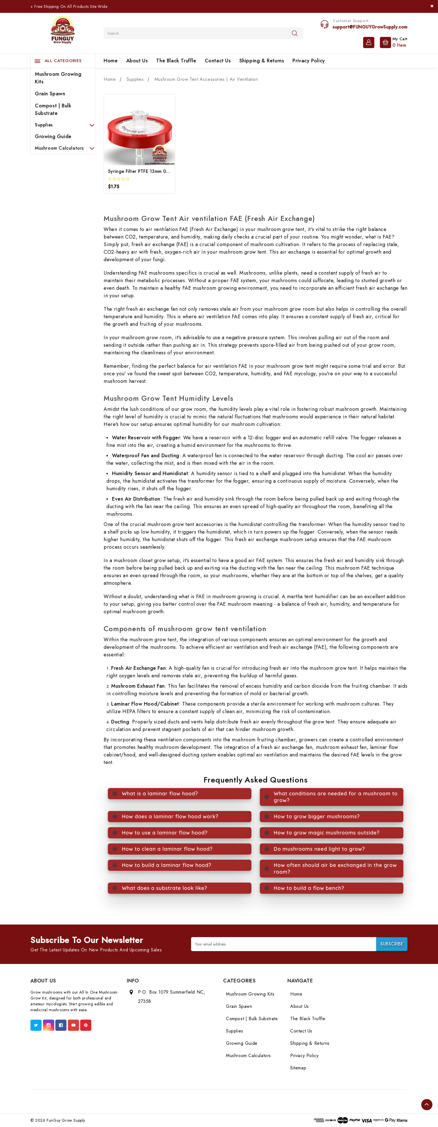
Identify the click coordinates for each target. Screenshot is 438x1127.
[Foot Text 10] (268, 1101)
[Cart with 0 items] (392, 42)
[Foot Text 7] (231, 1101)
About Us (137, 60)
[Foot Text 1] (157, 1101)
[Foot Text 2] (169, 1101)
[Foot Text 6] (218, 1101)
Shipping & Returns (261, 60)
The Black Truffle (176, 60)
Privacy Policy (308, 60)
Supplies (63, 125)
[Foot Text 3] (181, 1101)
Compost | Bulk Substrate (53, 109)
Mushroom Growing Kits (58, 77)
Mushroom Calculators (63, 148)
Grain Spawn (50, 93)
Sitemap (298, 1068)
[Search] (294, 33)
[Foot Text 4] (193, 1101)
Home (111, 60)
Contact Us (218, 60)
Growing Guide (53, 136)
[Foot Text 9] (255, 1101)
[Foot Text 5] (206, 1101)
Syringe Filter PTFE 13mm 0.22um (143, 171)
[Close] (432, 6)
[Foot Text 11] (280, 1101)
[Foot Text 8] (243, 1101)
